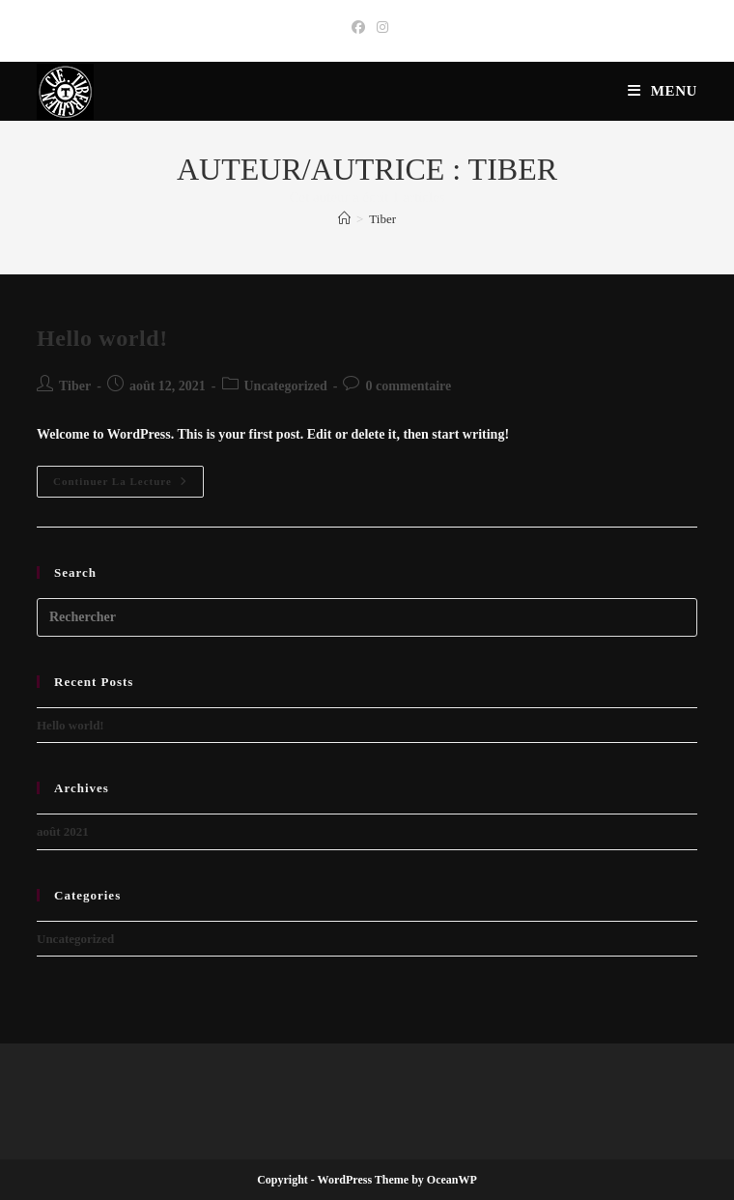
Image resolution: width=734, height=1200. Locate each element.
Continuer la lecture (128, 486)
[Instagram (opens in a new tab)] (379, 28)
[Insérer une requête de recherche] (367, 617)
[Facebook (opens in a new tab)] (358, 28)
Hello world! (102, 338)
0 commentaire (408, 386)
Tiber (382, 219)
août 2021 (63, 831)
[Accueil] (344, 219)
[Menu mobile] (662, 91)
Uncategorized (285, 386)
